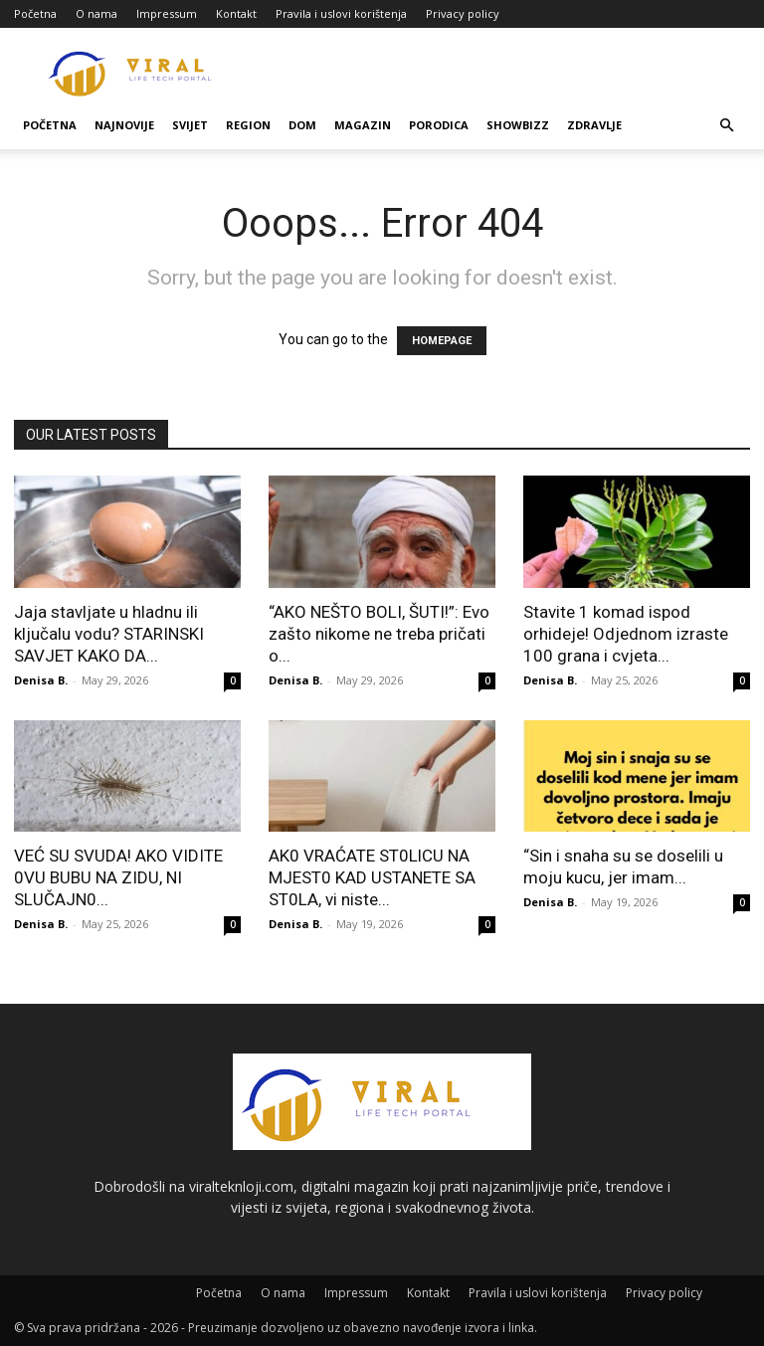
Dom (302, 124)
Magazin (362, 124)
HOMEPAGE (442, 340)
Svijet (190, 124)
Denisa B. (41, 680)
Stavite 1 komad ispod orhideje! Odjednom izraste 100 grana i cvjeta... (625, 634)
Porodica (439, 124)
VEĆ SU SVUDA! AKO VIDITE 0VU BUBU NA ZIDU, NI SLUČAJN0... (118, 877)
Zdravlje (594, 124)
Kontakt (236, 13)
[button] (726, 125)
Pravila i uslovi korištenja (341, 13)
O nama (96, 13)
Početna (35, 13)
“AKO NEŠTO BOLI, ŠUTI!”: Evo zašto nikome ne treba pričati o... (379, 634)
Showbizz (517, 124)
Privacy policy (462, 13)
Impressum (166, 13)
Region (248, 124)
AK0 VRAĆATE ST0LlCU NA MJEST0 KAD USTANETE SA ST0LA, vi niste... (372, 877)
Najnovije (124, 124)
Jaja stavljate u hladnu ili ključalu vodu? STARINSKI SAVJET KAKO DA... (109, 634)
